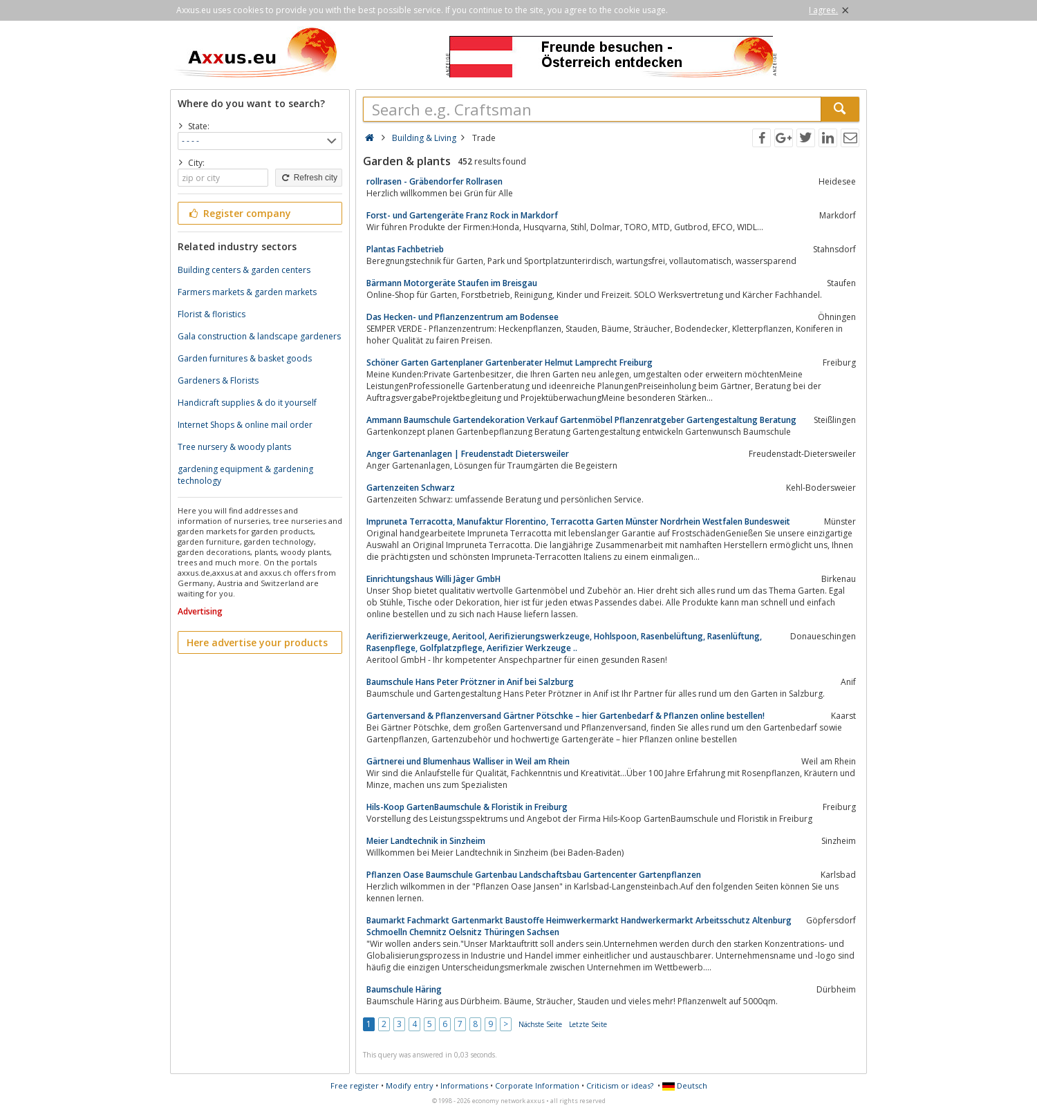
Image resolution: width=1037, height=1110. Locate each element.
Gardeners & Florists (218, 380)
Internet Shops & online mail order (245, 425)
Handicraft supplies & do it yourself (247, 402)
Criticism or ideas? (619, 1085)
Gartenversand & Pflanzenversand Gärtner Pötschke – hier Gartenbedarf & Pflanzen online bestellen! (565, 716)
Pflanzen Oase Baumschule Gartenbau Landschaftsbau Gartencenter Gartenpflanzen (533, 875)
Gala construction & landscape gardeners (259, 336)
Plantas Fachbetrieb (405, 249)
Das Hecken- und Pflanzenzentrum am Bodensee (462, 317)
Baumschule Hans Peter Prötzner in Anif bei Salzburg (470, 682)
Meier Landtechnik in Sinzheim (425, 841)
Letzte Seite (588, 1024)
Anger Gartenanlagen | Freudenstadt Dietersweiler (467, 454)
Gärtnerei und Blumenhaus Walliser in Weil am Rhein (468, 761)
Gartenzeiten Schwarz (410, 487)
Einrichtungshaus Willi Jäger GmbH (433, 579)
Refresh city (308, 177)
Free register (354, 1085)
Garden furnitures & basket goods (245, 358)
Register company (239, 213)
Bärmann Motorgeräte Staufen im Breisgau (451, 283)
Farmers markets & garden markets (247, 292)
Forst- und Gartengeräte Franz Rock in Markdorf (462, 215)
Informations (464, 1085)
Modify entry (409, 1085)
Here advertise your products (257, 642)
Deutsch (684, 1085)
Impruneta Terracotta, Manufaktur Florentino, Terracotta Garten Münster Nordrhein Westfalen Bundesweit (578, 521)
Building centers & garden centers (244, 270)
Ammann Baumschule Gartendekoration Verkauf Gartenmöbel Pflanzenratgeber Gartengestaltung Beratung (581, 420)
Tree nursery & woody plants (234, 447)
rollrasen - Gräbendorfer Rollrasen (434, 181)
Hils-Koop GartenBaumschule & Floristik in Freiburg (467, 807)
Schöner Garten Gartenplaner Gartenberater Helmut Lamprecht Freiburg (509, 362)
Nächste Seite (540, 1024)
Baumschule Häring (404, 989)
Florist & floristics (211, 314)
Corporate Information (537, 1085)
